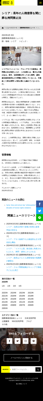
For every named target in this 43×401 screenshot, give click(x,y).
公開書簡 (5, 321)
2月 (8, 286)
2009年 (5, 305)
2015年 (22, 299)
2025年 (5, 293)
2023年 (22, 293)
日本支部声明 (30, 318)
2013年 (5, 302)
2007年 (22, 305)
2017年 (5, 299)
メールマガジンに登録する (22, 358)
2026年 (5, 282)
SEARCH (5, 369)
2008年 (14, 305)
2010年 (31, 302)
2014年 (31, 299)
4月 (20, 286)
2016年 (14, 299)
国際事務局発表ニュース (27, 28)
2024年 (14, 293)
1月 (3, 286)
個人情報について (21, 384)
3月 (14, 286)
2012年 (14, 302)
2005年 (5, 308)
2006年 (31, 305)
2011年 (22, 302)
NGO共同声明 (17, 321)
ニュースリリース (11, 28)
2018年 (31, 296)
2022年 (31, 293)
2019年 (22, 296)
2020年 (14, 296)
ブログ (29, 321)
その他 (4, 324)
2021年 (5, 296)
